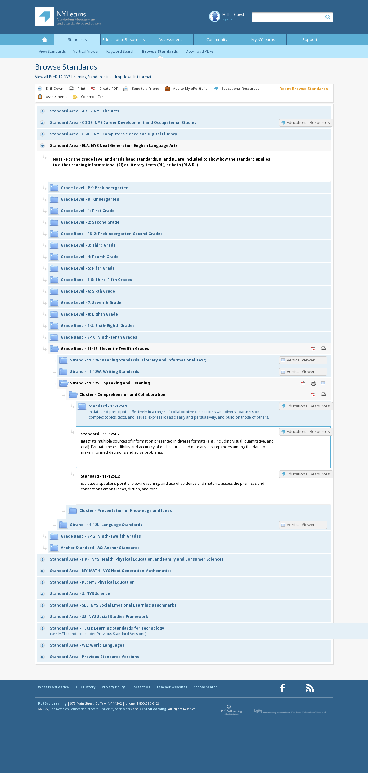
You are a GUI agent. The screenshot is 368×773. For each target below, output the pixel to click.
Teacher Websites (171, 687)
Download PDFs (199, 51)
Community (216, 39)
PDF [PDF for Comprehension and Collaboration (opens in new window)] (313, 394)
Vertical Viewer (86, 51)
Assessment (170, 39)
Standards (77, 39)
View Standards (52, 51)
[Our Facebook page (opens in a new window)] (282, 688)
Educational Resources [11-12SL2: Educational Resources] (308, 431)
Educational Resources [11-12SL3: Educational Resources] (308, 474)
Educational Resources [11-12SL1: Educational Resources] (308, 406)
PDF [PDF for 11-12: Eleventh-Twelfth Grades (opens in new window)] (313, 348)
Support (309, 39)
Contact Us (140, 687)
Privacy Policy (113, 687)
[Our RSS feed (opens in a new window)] (309, 688)
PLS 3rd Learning (52, 703)
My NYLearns (263, 39)
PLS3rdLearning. (153, 709)
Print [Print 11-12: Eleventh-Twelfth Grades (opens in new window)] (323, 348)
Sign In (227, 19)
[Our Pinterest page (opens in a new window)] (296, 688)
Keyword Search (120, 51)
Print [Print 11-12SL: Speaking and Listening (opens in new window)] (313, 383)
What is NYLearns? (54, 687)
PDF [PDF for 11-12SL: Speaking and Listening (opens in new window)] (303, 383)
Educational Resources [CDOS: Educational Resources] (308, 122)
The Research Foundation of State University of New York (91, 709)
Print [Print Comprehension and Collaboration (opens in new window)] (323, 394)
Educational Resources (123, 39)
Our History (86, 687)
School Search (206, 687)
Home (44, 39)
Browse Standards (160, 51)
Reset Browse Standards (304, 88)
